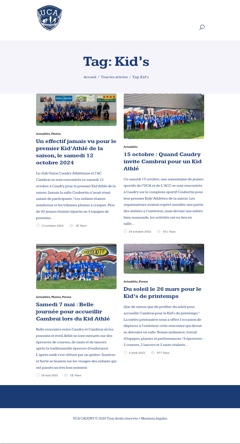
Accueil (90, 77)
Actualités (43, 134)
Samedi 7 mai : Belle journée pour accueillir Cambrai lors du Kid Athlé (73, 311)
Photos (56, 134)
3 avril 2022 (137, 353)
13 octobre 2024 (52, 226)
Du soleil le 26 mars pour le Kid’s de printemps (163, 293)
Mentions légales (154, 418)
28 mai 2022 (49, 375)
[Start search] (202, 27)
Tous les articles (114, 77)
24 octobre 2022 (140, 232)
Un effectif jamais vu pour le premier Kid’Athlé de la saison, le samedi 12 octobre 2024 (76, 152)
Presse (66, 297)
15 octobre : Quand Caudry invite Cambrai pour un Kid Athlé (163, 161)
